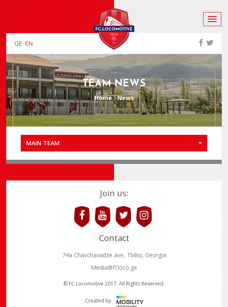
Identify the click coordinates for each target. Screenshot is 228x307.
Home (103, 98)
